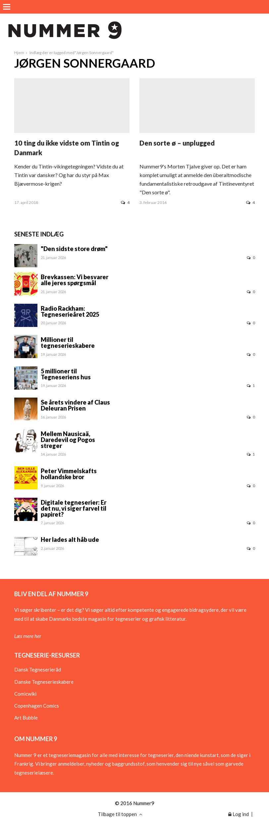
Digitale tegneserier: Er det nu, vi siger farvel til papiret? (73, 508)
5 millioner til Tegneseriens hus (66, 374)
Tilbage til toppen (120, 814)
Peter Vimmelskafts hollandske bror (69, 474)
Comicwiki (25, 694)
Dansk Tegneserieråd (37, 669)
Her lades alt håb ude (70, 539)
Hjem (19, 52)
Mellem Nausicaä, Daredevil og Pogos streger (68, 440)
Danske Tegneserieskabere (44, 682)
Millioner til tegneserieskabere (68, 343)
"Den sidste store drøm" (74, 249)
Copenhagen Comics (36, 706)
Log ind (238, 814)
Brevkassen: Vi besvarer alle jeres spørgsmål (74, 280)
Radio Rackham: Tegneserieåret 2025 (70, 311)
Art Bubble (26, 718)
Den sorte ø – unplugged (177, 143)
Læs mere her (27, 636)
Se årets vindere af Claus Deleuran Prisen (75, 405)
